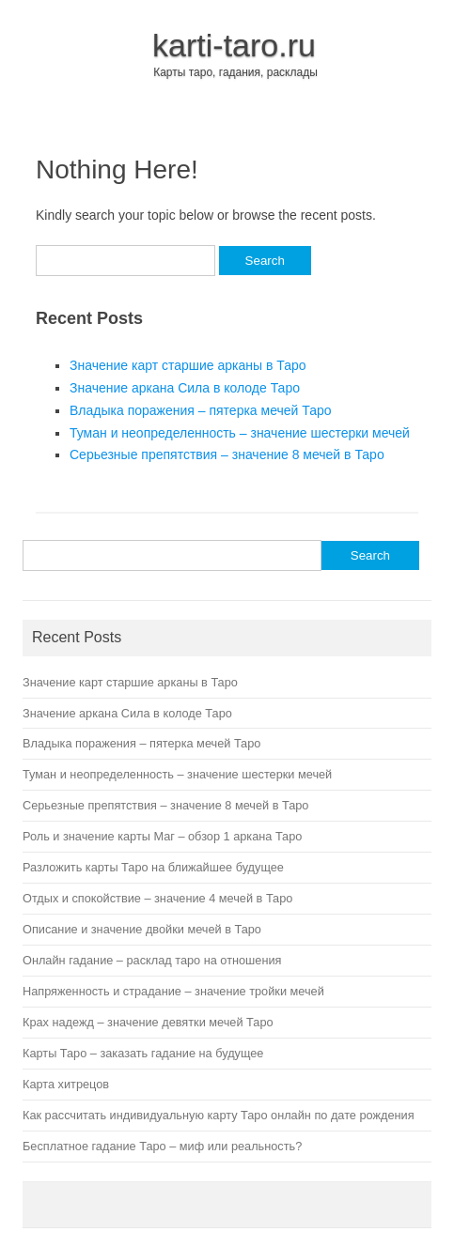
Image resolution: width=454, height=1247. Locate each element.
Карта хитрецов (66, 1084)
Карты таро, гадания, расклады (235, 72)
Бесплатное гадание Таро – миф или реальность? (162, 1146)
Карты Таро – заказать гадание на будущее (143, 1053)
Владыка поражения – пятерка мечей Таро (201, 410)
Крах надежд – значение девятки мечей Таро (148, 1022)
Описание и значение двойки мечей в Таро (142, 929)
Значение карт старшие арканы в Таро (188, 365)
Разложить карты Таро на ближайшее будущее (153, 867)
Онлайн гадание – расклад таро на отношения (152, 960)
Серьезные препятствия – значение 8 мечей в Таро (227, 454)
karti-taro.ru (234, 45)
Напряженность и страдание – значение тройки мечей (173, 991)
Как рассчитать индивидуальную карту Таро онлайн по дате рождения (219, 1115)
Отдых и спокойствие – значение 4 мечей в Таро (157, 898)
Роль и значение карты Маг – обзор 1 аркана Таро (162, 836)
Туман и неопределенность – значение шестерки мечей (240, 432)
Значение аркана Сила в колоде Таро (185, 387)
